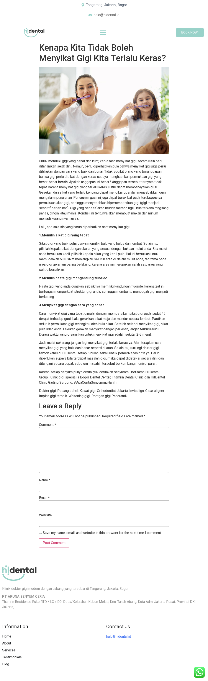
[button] (103, 32)
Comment (47, 425)
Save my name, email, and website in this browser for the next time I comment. (102, 533)
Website (45, 515)
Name (44, 480)
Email (44, 498)
